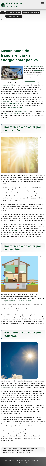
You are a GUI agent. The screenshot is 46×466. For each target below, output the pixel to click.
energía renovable (7, 85)
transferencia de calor (18, 103)
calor (31, 127)
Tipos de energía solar (31, 12)
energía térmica (21, 111)
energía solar (5, 101)
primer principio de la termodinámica (18, 301)
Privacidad (23, 463)
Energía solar (14, 5)
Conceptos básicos (13, 12)
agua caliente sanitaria (15, 107)
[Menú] (42, 4)
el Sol (14, 387)
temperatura (15, 230)
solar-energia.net (23, 460)
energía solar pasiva (33, 66)
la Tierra (4, 387)
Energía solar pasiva (14, 16)
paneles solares (29, 81)
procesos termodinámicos (13, 113)
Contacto (35, 460)
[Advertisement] (23, 34)
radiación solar (38, 71)
